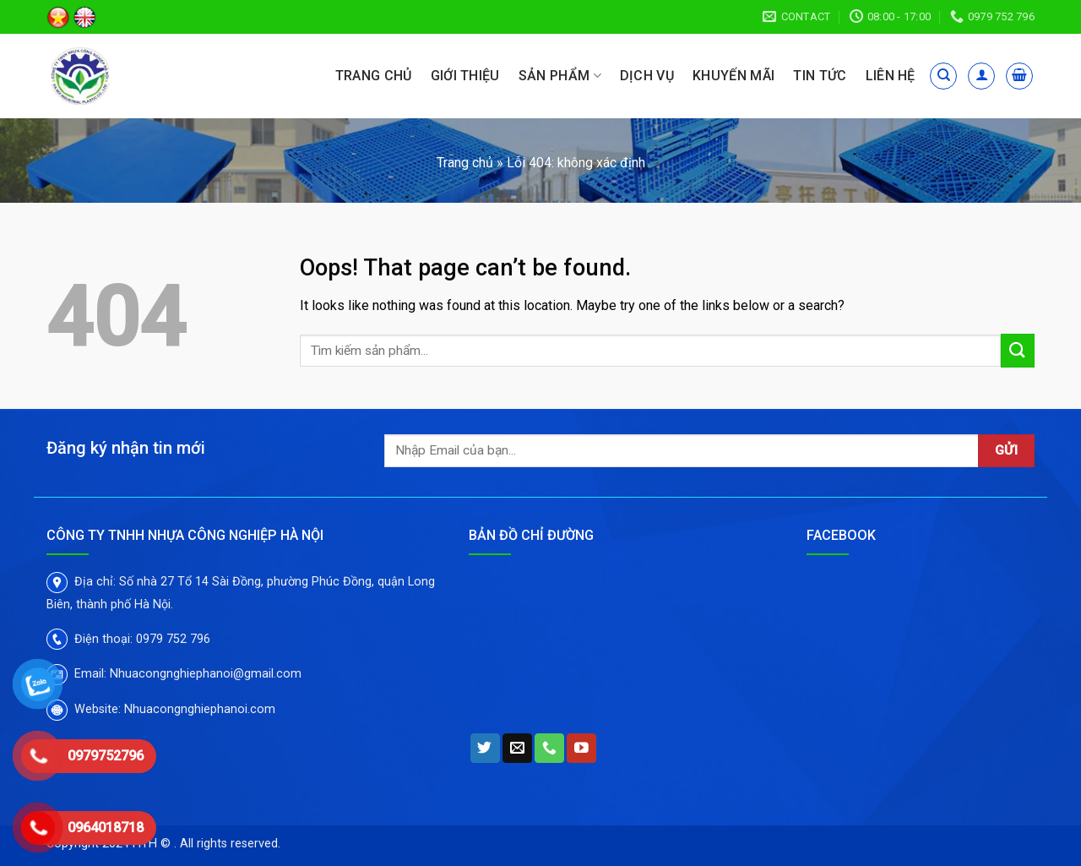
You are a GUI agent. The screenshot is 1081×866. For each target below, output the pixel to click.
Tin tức (819, 76)
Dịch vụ (647, 76)
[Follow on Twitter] (485, 748)
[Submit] (1018, 350)
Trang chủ (373, 76)
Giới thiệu (465, 76)
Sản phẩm (560, 76)
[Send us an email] (517, 748)
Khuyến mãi (733, 76)
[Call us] (549, 748)
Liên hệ (890, 76)
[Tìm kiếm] (943, 76)
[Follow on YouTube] (581, 748)
